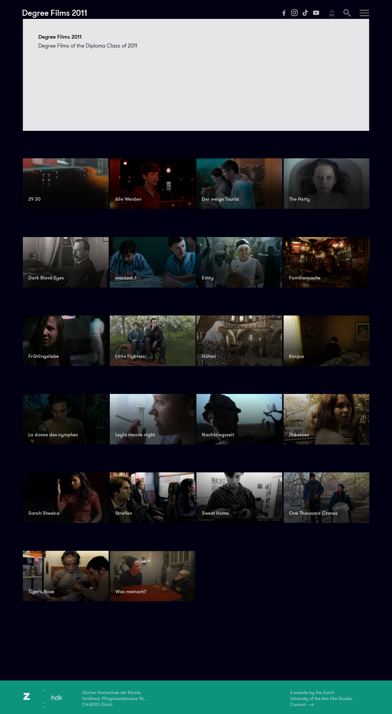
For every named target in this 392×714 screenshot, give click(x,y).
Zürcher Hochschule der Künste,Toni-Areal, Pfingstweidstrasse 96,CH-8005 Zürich (113, 698)
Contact (298, 704)
